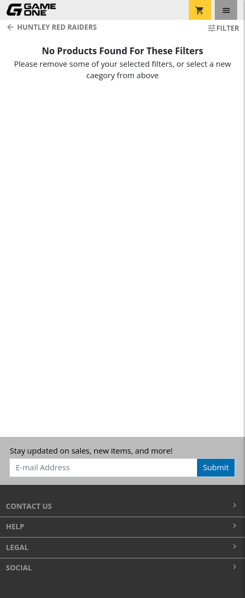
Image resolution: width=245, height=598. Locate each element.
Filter (223, 28)
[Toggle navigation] (226, 10)
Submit (216, 467)
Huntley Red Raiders (51, 27)
